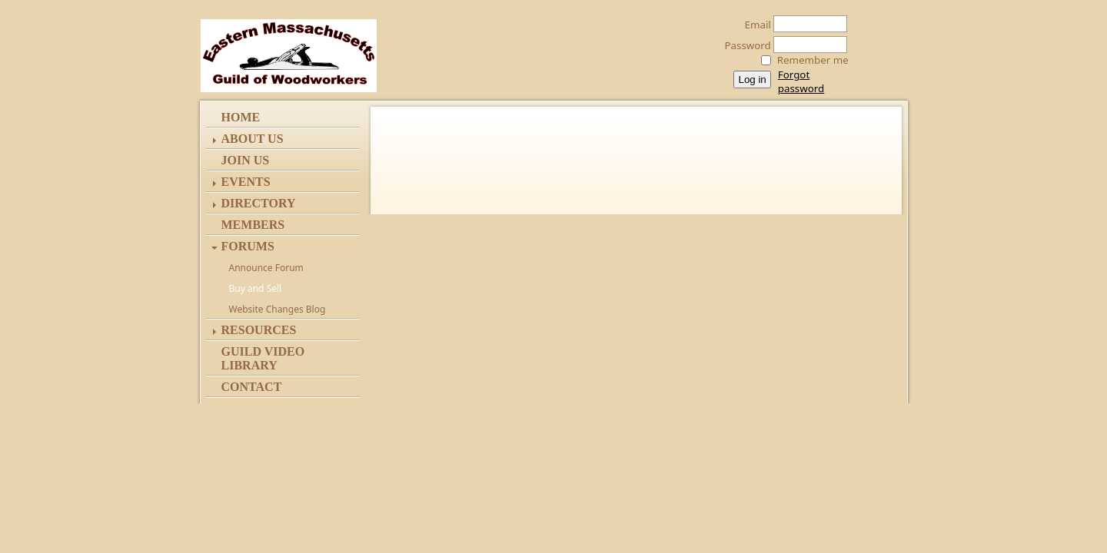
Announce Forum (266, 267)
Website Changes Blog (277, 309)
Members (253, 224)
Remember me (813, 60)
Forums (247, 246)
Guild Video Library (263, 358)
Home (241, 117)
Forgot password (801, 81)
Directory (258, 203)
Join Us (245, 160)
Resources (259, 329)
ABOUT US (252, 138)
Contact (251, 386)
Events (246, 181)
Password (743, 45)
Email (753, 24)
